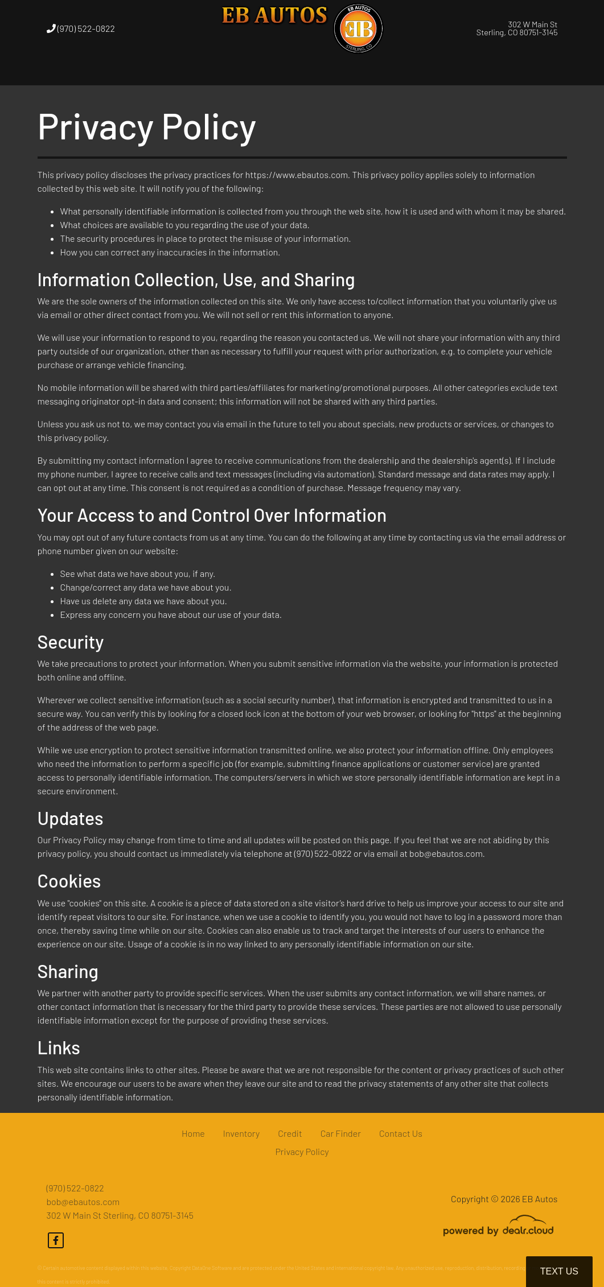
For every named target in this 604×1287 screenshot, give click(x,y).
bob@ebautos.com (83, 1201)
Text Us (559, 1271)
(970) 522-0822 (81, 28)
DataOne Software (212, 1268)
